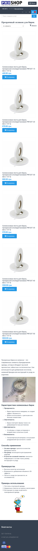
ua (22, 12)
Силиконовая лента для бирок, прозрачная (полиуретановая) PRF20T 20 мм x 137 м (18, 122)
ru (26, 12)
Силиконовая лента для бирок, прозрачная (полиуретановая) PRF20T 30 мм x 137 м (18, 175)
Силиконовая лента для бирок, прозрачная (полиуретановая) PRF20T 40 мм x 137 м (18, 281)
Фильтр (33, 25)
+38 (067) (5, 9)
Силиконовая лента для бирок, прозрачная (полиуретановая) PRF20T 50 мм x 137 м (18, 334)
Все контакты (19, 9)
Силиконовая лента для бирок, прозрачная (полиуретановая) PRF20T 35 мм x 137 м (18, 228)
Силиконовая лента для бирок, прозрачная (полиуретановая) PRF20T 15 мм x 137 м (18, 69)
